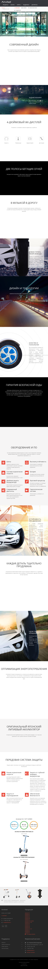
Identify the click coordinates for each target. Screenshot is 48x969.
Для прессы (34, 4)
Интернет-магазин (31, 952)
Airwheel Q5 (27, 927)
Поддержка (26, 4)
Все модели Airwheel (30, 934)
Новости (3, 942)
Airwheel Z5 (27, 915)
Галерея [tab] (24, 7)
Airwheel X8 (27, 923)
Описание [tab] (17, 7)
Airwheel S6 (27, 931)
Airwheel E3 (27, 914)
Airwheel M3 (27, 918)
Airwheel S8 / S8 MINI (29, 921)
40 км (24, 825)
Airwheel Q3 (27, 926)
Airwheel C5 (27, 932)
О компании (4, 915)
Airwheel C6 (27, 919)
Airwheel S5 (27, 930)
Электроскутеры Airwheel (24, 962)
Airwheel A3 (27, 917)
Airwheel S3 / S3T (28, 928)
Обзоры (12, 4)
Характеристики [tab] (32, 7)
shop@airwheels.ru (7, 922)
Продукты (5, 4)
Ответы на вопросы (6, 944)
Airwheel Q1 (27, 925)
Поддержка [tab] (17, 10)
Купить (18, 4)
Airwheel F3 (27, 913)
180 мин (34, 825)
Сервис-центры (5, 946)
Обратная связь (5, 948)
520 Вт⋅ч (14, 825)
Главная (3, 7)
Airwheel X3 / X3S (28, 922)
